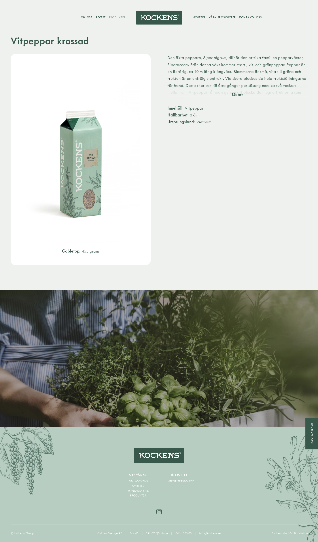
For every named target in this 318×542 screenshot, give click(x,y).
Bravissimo (301, 533)
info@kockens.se (210, 533)
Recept (101, 17)
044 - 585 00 (184, 533)
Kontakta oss (250, 17)
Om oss (87, 17)
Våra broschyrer (222, 17)
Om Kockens (138, 481)
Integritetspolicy (180, 481)
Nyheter (199, 17)
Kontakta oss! (311, 433)
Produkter (117, 17)
